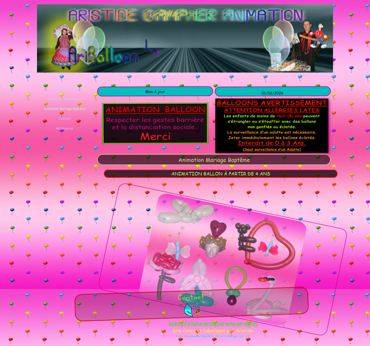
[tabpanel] (155, 91)
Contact (65, 118)
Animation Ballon (64, 89)
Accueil (64, 79)
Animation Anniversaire (64, 99)
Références (64, 128)
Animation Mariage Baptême (65, 108)
